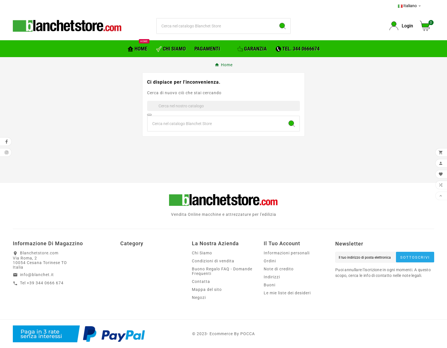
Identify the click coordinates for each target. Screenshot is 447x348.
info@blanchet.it (37, 274)
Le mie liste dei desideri (287, 293)
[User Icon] (401, 25)
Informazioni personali (287, 253)
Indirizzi (272, 277)
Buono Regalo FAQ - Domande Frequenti (222, 271)
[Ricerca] (216, 26)
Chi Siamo (202, 253)
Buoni (269, 285)
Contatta (201, 281)
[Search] (282, 26)
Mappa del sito (207, 289)
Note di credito (279, 269)
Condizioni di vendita (213, 261)
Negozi (199, 297)
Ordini (270, 261)
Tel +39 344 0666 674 (42, 283)
